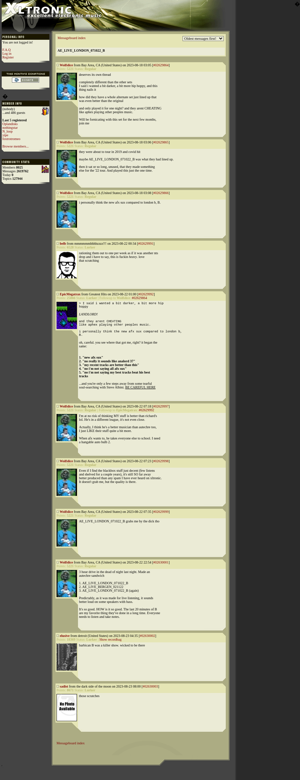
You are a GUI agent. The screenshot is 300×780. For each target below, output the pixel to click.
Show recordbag (110, 646)
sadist (64, 693)
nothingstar (10, 127)
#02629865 (161, 142)
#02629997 (161, 413)
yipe (5, 135)
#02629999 (161, 519)
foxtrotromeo (11, 139)
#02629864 (161, 65)
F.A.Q (6, 50)
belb (63, 243)
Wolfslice (66, 65)
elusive (65, 643)
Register (8, 57)
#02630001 (161, 569)
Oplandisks (10, 124)
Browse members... (15, 146)
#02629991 (145, 243)
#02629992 (146, 294)
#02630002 (147, 643)
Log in (6, 53)
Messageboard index (71, 38)
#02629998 (161, 468)
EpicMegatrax (70, 294)
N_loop (7, 131)
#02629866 (161, 193)
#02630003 (150, 693)
